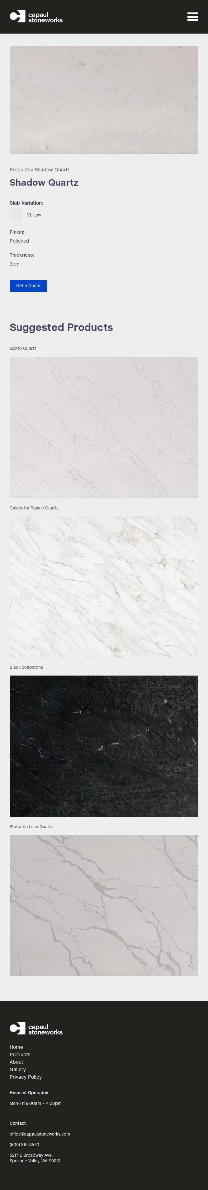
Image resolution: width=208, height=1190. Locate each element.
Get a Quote (28, 286)
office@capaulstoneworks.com (40, 1134)
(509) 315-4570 (24, 1145)
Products (20, 170)
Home (16, 1047)
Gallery (18, 1069)
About (16, 1062)
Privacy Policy (26, 1077)
